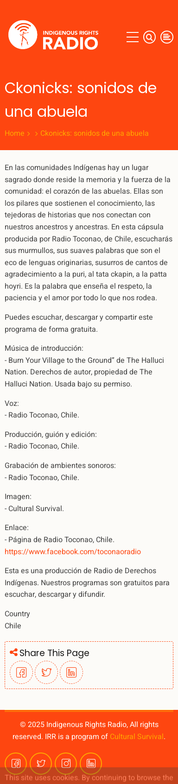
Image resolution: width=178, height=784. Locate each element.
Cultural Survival (137, 736)
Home (15, 133)
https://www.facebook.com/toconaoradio (73, 551)
